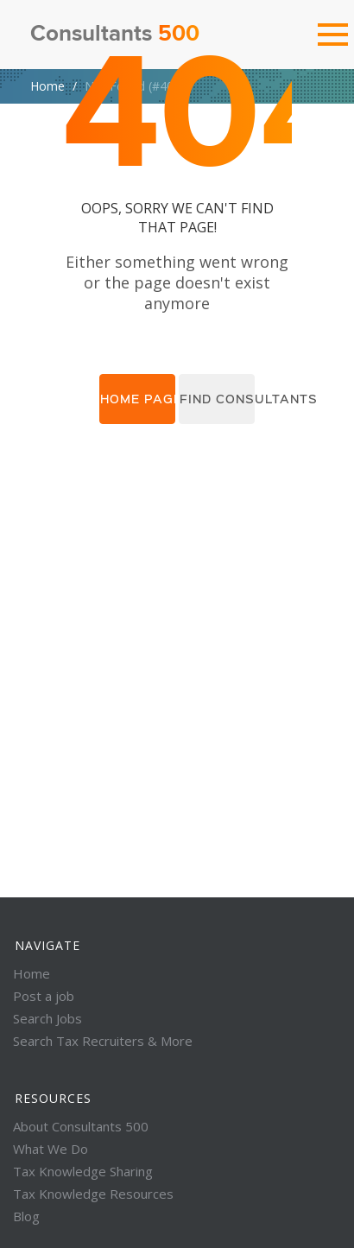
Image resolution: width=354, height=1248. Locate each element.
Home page (137, 398)
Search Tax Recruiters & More (103, 1040)
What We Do (50, 1148)
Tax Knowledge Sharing (83, 1171)
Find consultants (217, 398)
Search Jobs (47, 1018)
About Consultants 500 (81, 1126)
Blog (26, 1216)
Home (47, 86)
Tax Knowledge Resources (93, 1193)
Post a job (43, 995)
